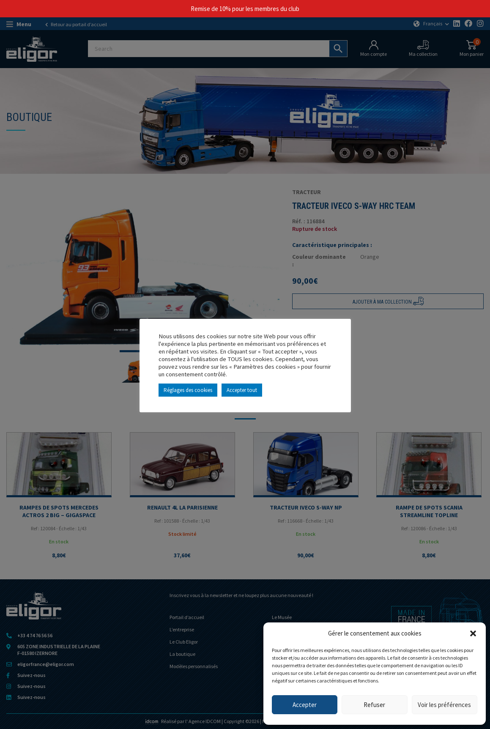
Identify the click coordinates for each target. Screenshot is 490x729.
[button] (473, 633)
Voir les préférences (444, 705)
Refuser (374, 705)
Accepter (305, 705)
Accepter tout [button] (242, 390)
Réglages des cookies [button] (188, 390)
